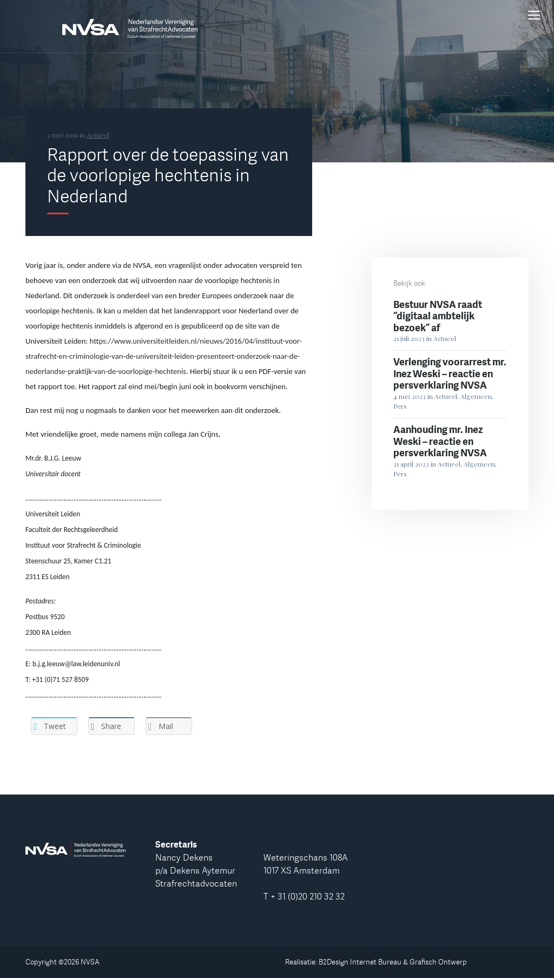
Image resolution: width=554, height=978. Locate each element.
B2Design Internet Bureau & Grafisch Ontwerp (393, 962)
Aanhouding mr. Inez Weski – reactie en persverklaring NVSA (440, 441)
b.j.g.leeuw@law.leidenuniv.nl (76, 663)
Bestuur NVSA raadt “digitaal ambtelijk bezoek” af (437, 315)
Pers (400, 406)
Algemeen (476, 396)
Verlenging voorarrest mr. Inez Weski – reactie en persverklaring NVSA (449, 373)
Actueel (98, 134)
